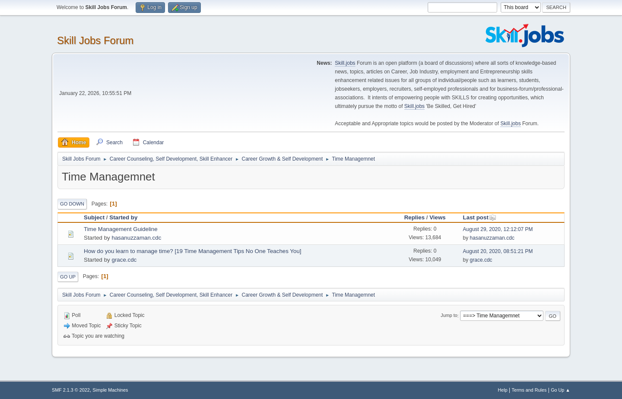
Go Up (68, 276)
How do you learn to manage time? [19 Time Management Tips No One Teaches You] (192, 251)
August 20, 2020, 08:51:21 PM (498, 251)
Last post (479, 217)
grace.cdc (123, 259)
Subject (94, 217)
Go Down (72, 203)
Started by (123, 217)
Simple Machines (110, 390)
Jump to (449, 315)
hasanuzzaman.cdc (136, 237)
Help (503, 390)
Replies (414, 217)
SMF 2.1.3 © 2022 (71, 390)
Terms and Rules (529, 390)
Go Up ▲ (560, 390)
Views (437, 217)
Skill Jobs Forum (95, 40)
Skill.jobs (345, 63)
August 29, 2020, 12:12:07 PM (498, 229)
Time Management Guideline (121, 229)
